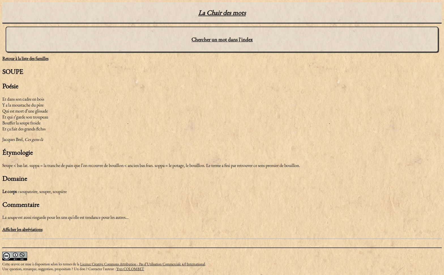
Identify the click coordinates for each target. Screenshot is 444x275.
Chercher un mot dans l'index (222, 39)
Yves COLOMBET (130, 268)
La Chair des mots (222, 12)
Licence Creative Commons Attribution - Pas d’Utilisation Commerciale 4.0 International (142, 264)
